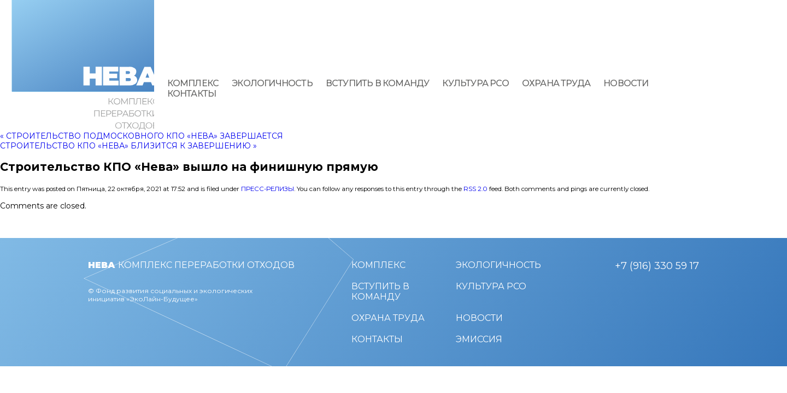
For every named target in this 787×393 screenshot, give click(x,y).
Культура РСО (475, 83)
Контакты (191, 93)
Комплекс (193, 83)
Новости (625, 83)
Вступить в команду (378, 83)
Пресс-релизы (267, 189)
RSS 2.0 (475, 189)
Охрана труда (556, 83)
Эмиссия (479, 339)
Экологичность (272, 83)
